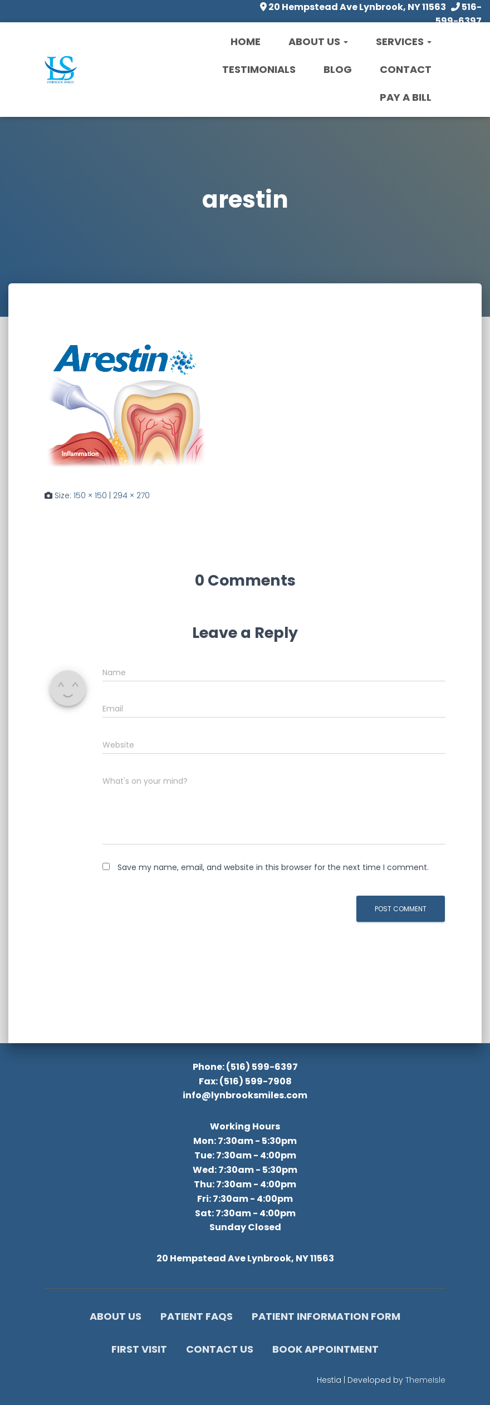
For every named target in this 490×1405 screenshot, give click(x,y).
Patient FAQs (196, 1316)
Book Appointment (325, 1349)
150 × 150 (90, 495)
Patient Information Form (326, 1316)
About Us (318, 41)
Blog (338, 69)
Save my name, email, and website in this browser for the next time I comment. (273, 867)
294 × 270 (131, 495)
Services (404, 41)
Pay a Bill (406, 97)
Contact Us (219, 1349)
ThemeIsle (425, 1380)
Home (246, 41)
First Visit (139, 1349)
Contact (406, 69)
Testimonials (259, 69)
